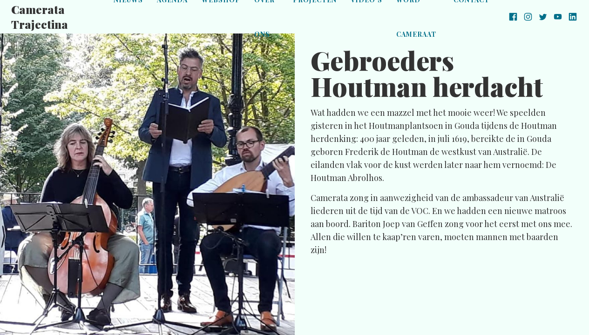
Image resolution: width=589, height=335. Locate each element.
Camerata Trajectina (39, 17)
